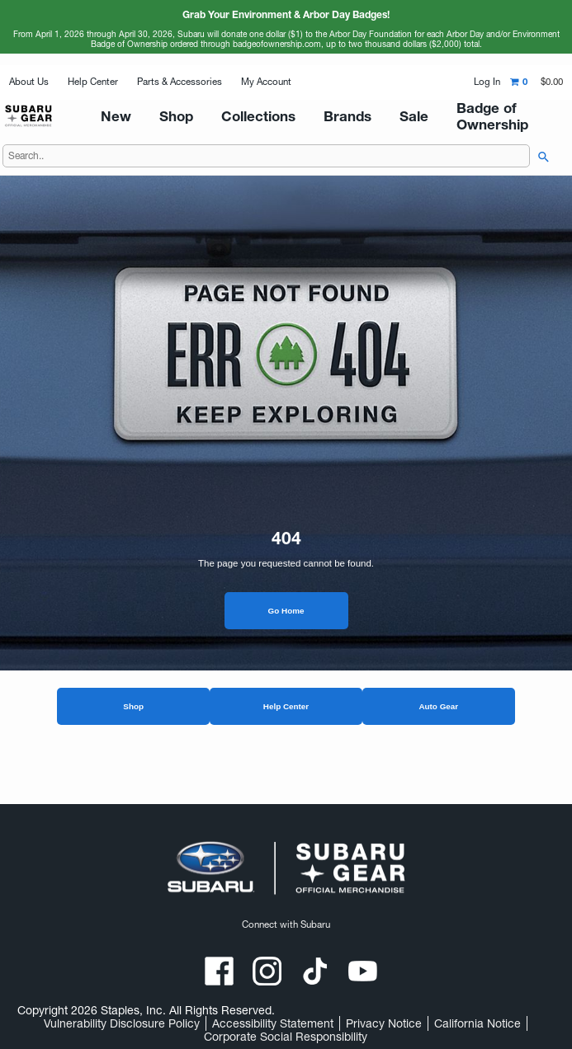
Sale (385, 137)
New (181, 137)
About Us (29, 81)
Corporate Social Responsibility (285, 1036)
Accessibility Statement (272, 1023)
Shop (133, 748)
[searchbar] (540, 198)
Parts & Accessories (179, 81)
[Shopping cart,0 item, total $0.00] (536, 82)
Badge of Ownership (460, 137)
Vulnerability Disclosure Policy (122, 1023)
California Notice (477, 1023)
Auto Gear (438, 748)
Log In (487, 82)
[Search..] (266, 197)
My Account (266, 81)
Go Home (286, 652)
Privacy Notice (384, 1023)
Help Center (93, 81)
